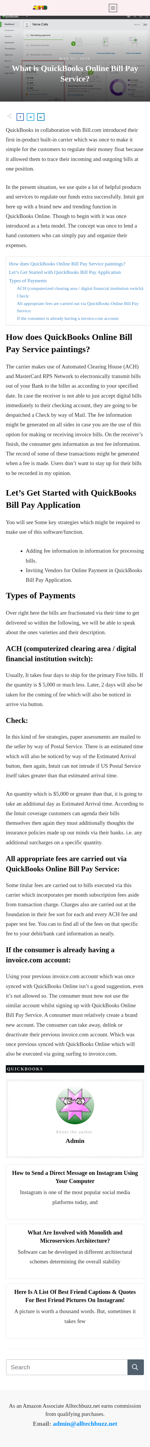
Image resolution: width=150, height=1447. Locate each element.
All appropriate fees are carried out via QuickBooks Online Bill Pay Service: (78, 307)
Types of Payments (28, 280)
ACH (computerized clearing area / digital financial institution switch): (80, 288)
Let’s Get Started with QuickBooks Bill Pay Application (65, 272)
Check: (23, 295)
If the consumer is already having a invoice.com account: (68, 318)
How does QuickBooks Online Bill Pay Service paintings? (67, 264)
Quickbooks (25, 1069)
